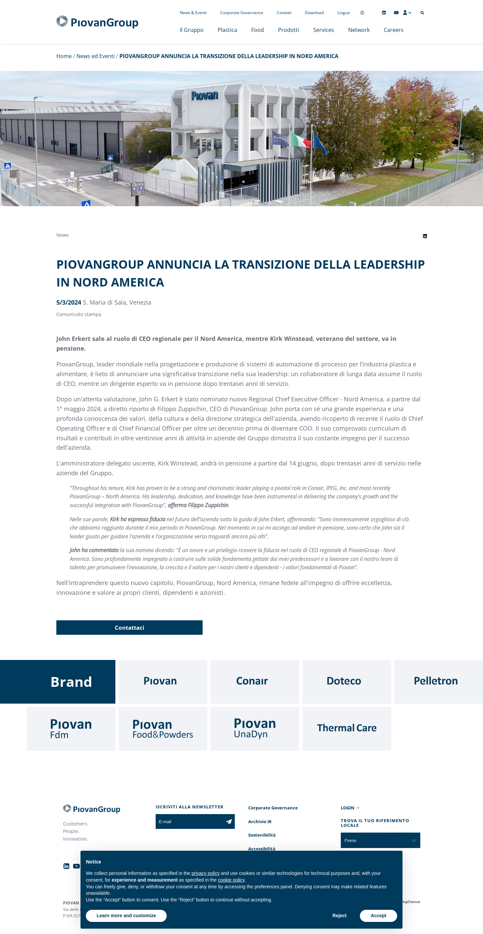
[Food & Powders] (163, 729)
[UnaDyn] (255, 729)
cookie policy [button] (231, 880)
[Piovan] (163, 682)
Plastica (227, 30)
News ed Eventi (95, 56)
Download (314, 12)
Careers (394, 30)
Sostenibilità (262, 835)
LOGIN (348, 808)
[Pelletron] (438, 682)
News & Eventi (193, 12)
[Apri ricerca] (422, 12)
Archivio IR (260, 821)
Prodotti (288, 30)
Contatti (284, 12)
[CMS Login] (407, 12)
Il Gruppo (192, 30)
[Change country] (362, 12)
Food (257, 30)
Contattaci (129, 627)
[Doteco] (347, 682)
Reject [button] (339, 915)
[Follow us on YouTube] (396, 12)
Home (64, 56)
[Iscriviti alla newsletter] (229, 821)
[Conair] (255, 682)
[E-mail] (189, 821)
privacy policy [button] (206, 873)
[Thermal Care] (347, 729)
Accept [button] (378, 915)
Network (359, 30)
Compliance (408, 901)
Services (323, 30)
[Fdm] (71, 729)
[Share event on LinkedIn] (425, 236)
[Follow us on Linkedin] (384, 12)
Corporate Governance (241, 12)
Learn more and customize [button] (126, 915)
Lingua (343, 12)
